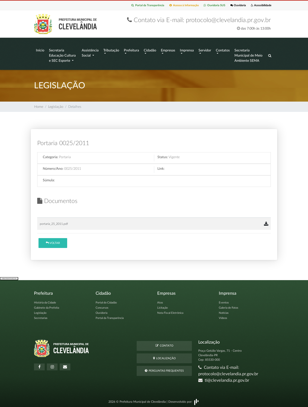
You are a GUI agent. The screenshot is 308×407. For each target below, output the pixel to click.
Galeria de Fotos (228, 306)
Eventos (224, 301)
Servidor (204, 50)
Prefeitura (131, 50)
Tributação (111, 50)
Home (38, 105)
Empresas (168, 50)
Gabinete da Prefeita (46, 306)
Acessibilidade (259, 5)
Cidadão (150, 50)
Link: (160, 167)
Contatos (223, 50)
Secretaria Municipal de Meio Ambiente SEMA (248, 55)
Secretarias (40, 316)
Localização (164, 357)
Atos (160, 301)
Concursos (102, 306)
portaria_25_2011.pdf (54, 222)
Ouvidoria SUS (207, 5)
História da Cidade (45, 301)
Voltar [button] (53, 241)
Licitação (162, 306)
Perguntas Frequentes (164, 369)
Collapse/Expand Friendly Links (9, 277)
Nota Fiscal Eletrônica (170, 311)
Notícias (224, 311)
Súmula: (49, 179)
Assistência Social (90, 52)
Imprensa (187, 50)
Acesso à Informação (173, 5)
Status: (162, 156)
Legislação (55, 105)
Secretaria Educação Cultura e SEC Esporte (62, 55)
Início (40, 50)
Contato (164, 344)
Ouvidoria (233, 5)
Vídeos (223, 316)
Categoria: (50, 156)
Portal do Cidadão (106, 301)
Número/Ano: (53, 167)
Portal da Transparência (133, 5)
